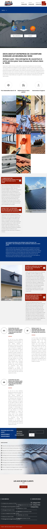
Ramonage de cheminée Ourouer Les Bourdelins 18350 (13, 457)
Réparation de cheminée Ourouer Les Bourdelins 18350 (13, 450)
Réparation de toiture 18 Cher (24, 518)
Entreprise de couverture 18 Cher (9, 503)
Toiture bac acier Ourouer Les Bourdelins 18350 (11, 448)
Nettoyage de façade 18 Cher (8, 510)
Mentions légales (18, 526)
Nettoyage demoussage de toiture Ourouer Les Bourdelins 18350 (15, 460)
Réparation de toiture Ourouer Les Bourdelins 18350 (12, 445)
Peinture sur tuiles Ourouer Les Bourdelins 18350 (12, 469)
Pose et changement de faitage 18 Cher (10, 513)
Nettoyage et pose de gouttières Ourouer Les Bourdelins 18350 (15, 462)
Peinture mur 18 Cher (22, 508)
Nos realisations (17, 35)
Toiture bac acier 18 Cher (23, 515)
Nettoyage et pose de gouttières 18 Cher (10, 506)
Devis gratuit (43, 3)
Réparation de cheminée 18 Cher (25, 511)
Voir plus (23, 487)
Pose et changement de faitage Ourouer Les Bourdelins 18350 (14, 467)
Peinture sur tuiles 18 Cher (8, 516)
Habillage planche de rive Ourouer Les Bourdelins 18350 (13, 455)
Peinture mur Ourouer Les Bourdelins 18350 (11, 453)
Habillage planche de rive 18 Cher (25, 505)
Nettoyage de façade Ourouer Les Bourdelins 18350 (12, 464)
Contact (30, 35)
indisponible (24, 4)
